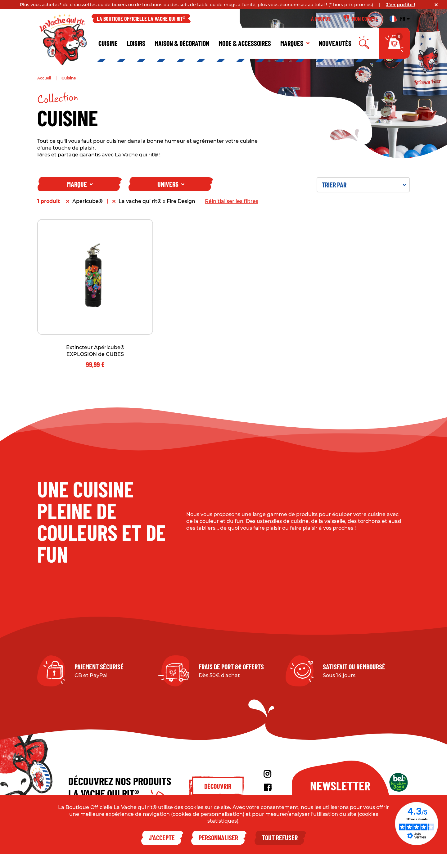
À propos (321, 18)
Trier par (364, 185)
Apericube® (87, 201)
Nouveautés (335, 43)
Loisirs (136, 43)
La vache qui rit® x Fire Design (157, 201)
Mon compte (360, 18)
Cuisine (108, 43)
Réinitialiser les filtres (231, 201)
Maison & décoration (182, 43)
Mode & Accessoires (245, 43)
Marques (294, 43)
